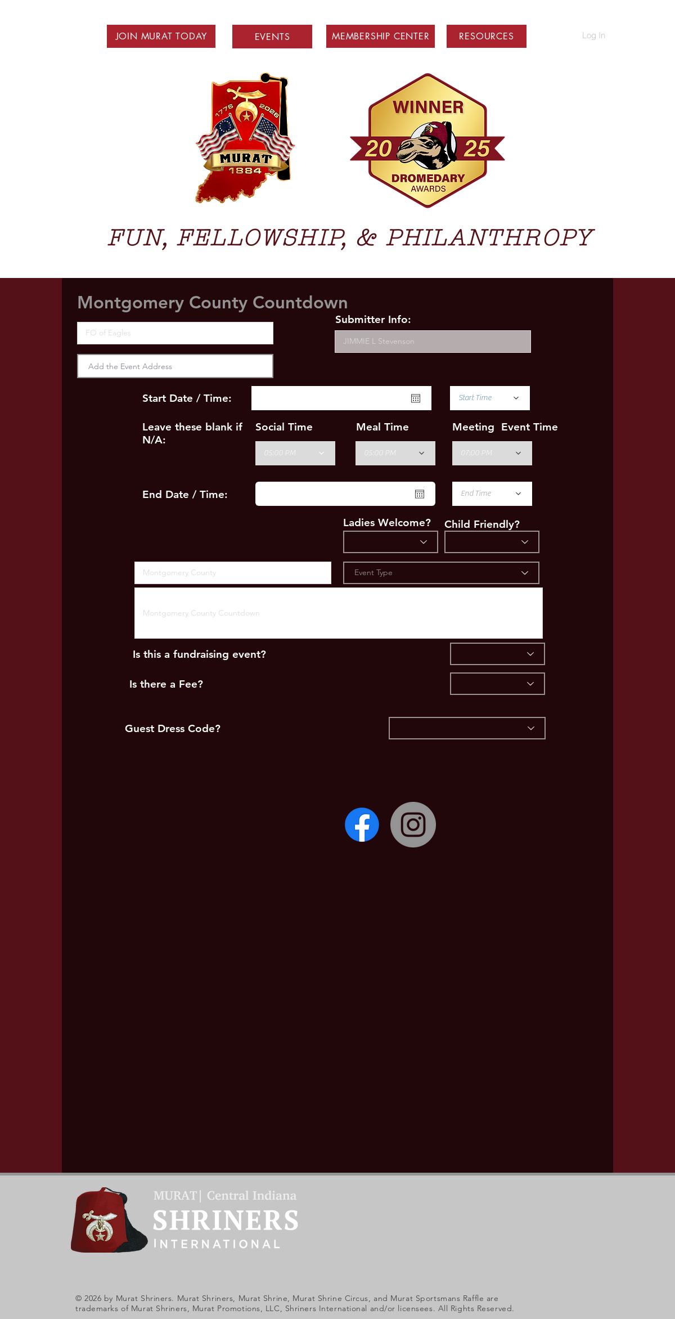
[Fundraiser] (497, 654)
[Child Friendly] (491, 542)
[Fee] (497, 683)
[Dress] (467, 728)
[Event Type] (441, 573)
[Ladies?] (390, 542)
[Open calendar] (415, 398)
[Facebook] (362, 824)
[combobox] (175, 366)
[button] (161, 36)
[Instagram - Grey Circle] (413, 824)
